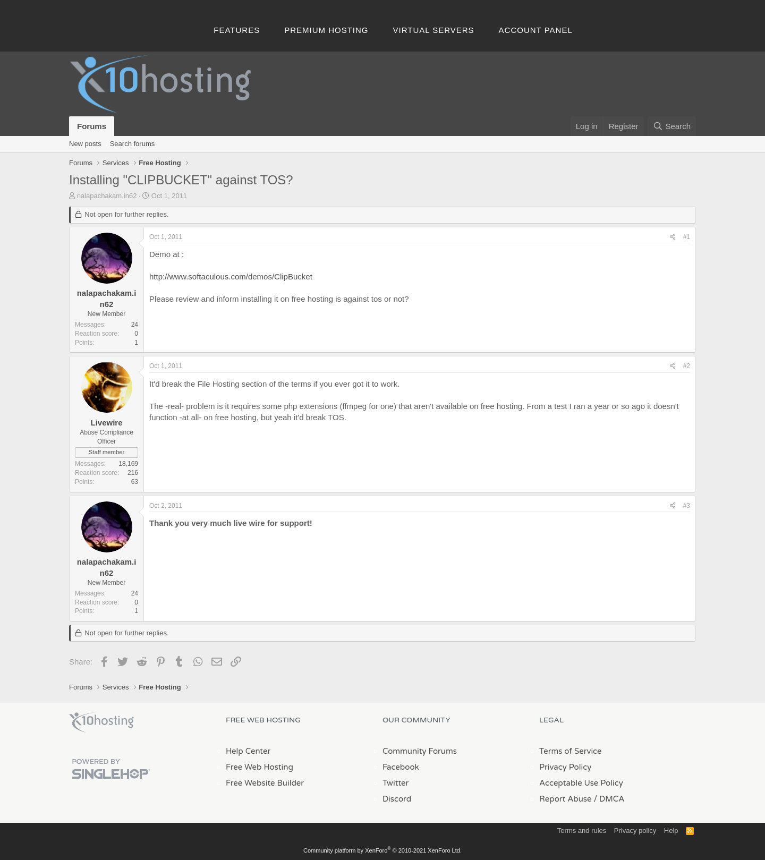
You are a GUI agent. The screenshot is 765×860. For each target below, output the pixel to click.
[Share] (672, 237)
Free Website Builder (265, 783)
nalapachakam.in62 (107, 196)
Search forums (132, 144)
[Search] (672, 126)
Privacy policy (635, 831)
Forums (91, 126)
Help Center (248, 751)
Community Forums (419, 751)
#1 (686, 237)
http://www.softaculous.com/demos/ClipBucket (230, 276)
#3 (686, 505)
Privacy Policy (565, 767)
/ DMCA (608, 799)
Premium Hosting (326, 30)
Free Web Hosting (259, 767)
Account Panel (536, 30)
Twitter (395, 783)
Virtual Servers (433, 30)
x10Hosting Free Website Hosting (101, 722)
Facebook (400, 767)
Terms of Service (570, 751)
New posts (85, 144)
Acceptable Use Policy (581, 783)
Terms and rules (581, 831)
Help (671, 831)
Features (237, 30)
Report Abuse (565, 799)
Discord (396, 799)
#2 (686, 366)
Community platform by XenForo (382, 850)
